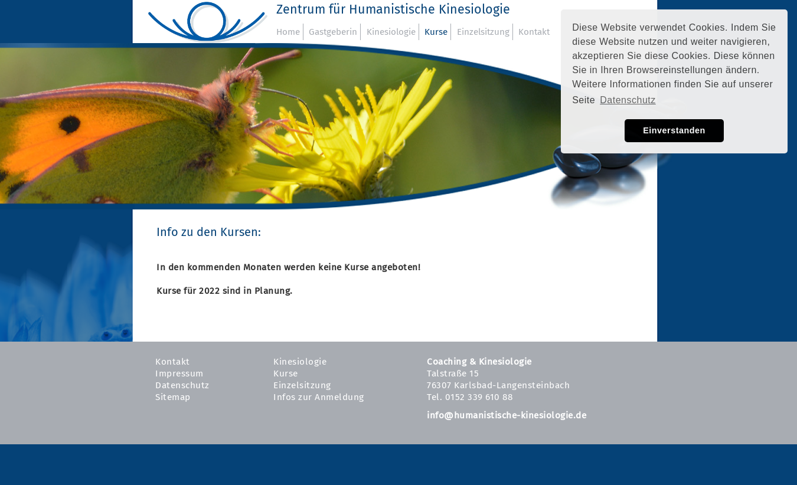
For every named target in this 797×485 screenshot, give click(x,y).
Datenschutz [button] (627, 100)
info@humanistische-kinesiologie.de (506, 415)
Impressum (179, 373)
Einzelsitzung (483, 32)
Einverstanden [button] (674, 130)
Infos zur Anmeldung (318, 397)
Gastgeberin (333, 32)
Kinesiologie (391, 32)
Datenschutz (182, 385)
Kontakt (534, 32)
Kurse (436, 32)
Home (288, 32)
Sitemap (173, 397)
